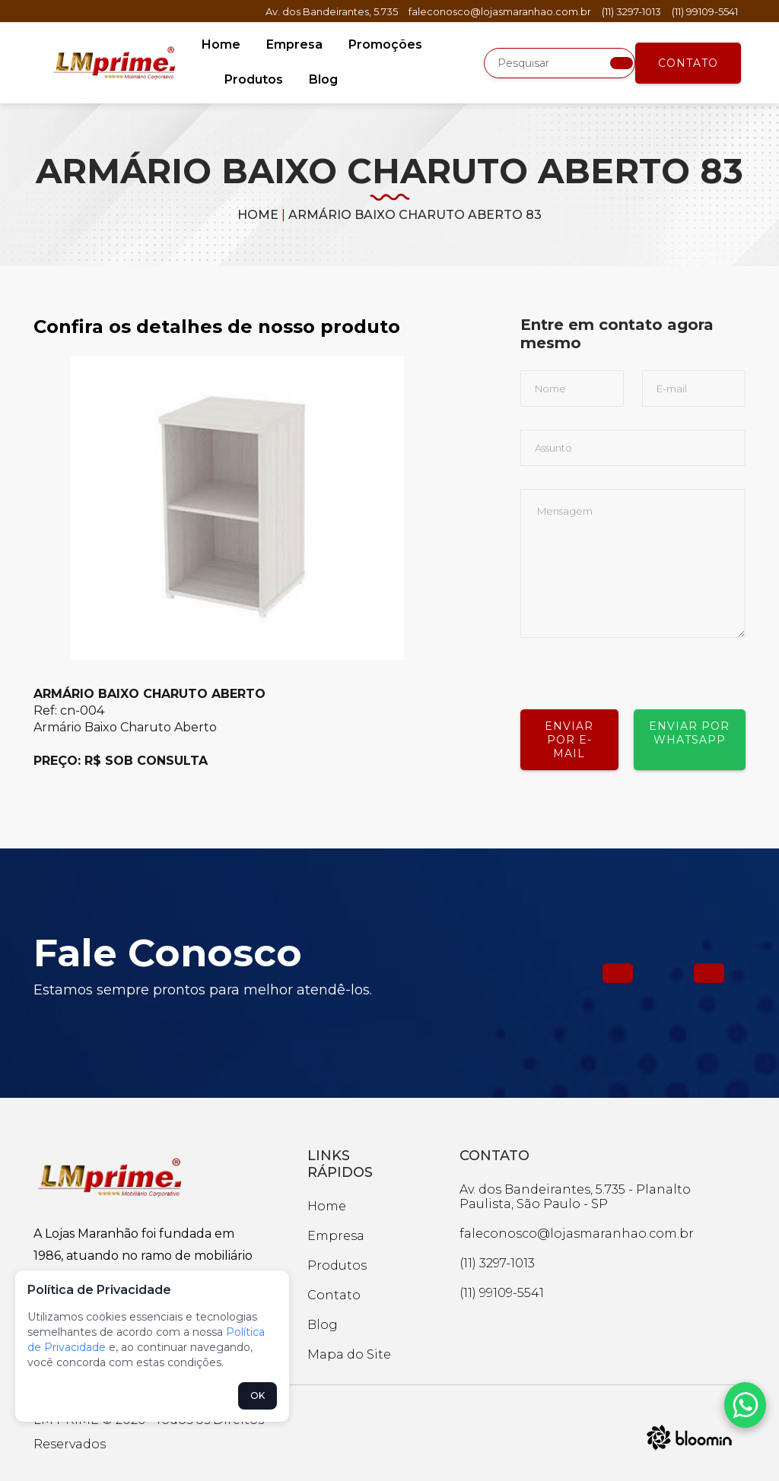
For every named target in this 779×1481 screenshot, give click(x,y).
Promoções (385, 44)
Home (221, 44)
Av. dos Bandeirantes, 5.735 (331, 11)
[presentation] (636, 667)
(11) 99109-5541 (705, 11)
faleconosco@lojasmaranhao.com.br (500, 11)
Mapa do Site (349, 1354)
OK (257, 1395)
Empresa (294, 44)
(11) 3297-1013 (631, 11)
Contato (688, 63)
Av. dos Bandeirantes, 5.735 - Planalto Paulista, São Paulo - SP (575, 1196)
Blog (323, 79)
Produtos (253, 79)
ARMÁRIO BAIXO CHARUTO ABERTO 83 (415, 215)
